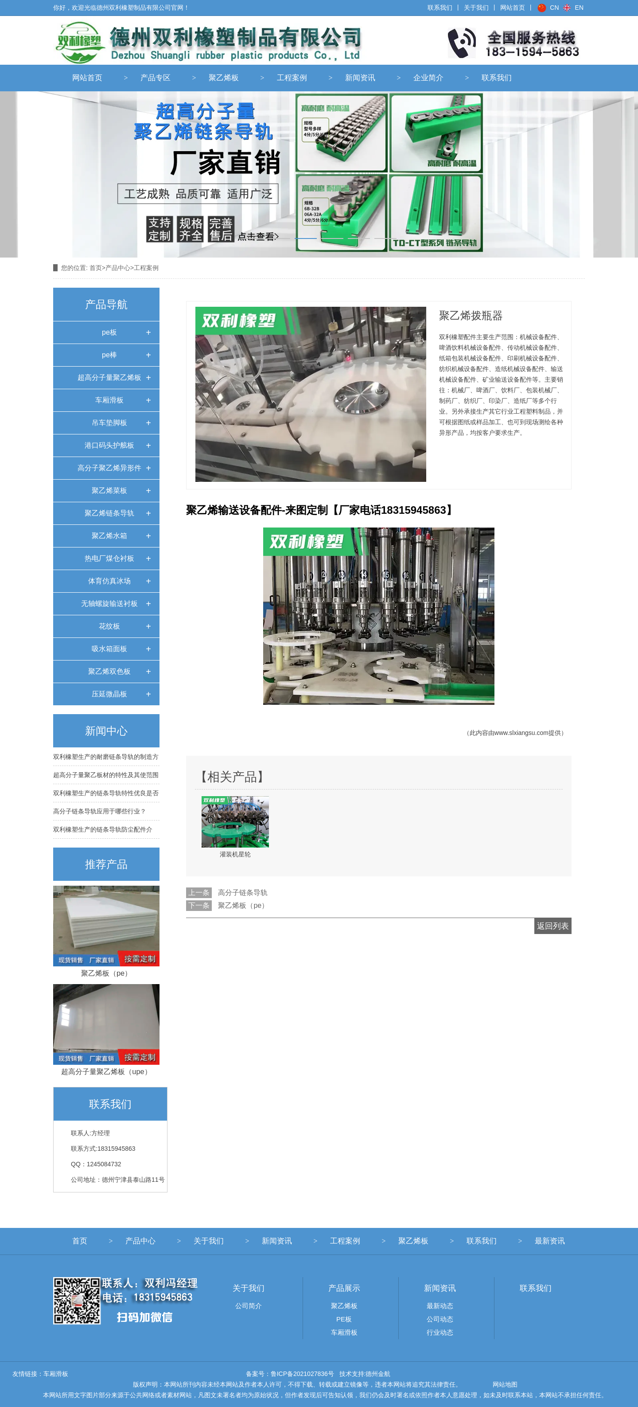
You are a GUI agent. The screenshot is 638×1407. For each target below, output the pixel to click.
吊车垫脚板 (109, 422)
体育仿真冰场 (109, 581)
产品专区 (155, 78)
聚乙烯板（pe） (243, 905)
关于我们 (476, 7)
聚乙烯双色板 (109, 671)
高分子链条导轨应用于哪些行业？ (99, 811)
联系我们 (440, 7)
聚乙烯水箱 (109, 535)
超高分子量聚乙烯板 (109, 377)
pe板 (109, 332)
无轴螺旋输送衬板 (109, 603)
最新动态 (440, 1305)
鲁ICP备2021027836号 (302, 1373)
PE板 (344, 1319)
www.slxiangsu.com (521, 732)
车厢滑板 (109, 400)
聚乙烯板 (224, 78)
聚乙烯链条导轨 (109, 513)
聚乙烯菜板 (109, 490)
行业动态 (440, 1332)
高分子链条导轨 (243, 892)
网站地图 (505, 1384)
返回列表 (553, 926)
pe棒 (109, 355)
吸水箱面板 (109, 649)
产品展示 (344, 1288)
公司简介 (248, 1305)
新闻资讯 (360, 78)
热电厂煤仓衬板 (109, 558)
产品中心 (117, 267)
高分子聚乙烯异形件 (109, 468)
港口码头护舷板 (109, 445)
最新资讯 (550, 1241)
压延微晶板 (109, 694)
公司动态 (440, 1319)
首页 (95, 267)
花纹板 (109, 626)
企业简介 (428, 78)
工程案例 (292, 78)
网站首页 (87, 78)
